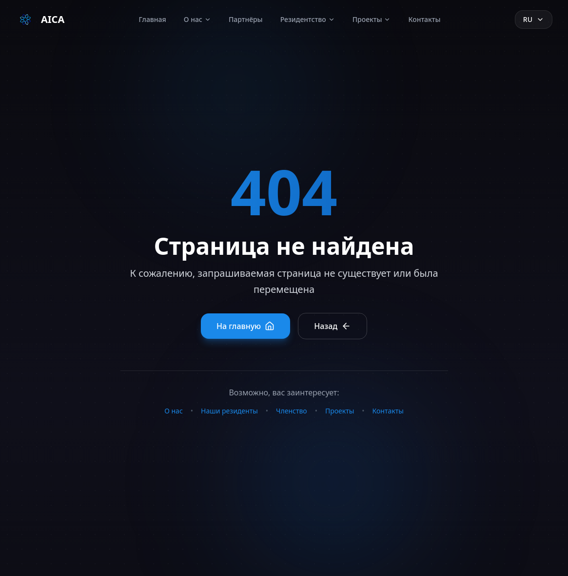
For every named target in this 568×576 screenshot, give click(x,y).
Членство (291, 410)
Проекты (372, 19)
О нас (197, 19)
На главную (245, 326)
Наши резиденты (229, 410)
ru (533, 19)
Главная (152, 19)
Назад (332, 326)
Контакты (424, 19)
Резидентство (307, 19)
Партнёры (246, 19)
